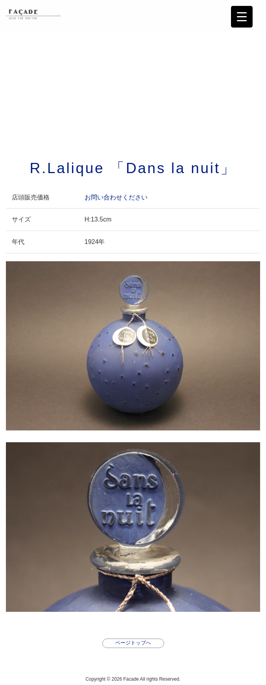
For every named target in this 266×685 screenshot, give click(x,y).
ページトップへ (133, 643)
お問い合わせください (116, 197)
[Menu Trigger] (242, 17)
